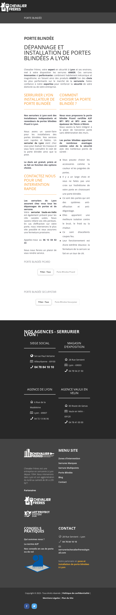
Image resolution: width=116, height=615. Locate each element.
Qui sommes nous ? (34, 539)
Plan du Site (67, 598)
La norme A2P (31, 544)
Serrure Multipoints (68, 467)
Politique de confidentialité (75, 593)
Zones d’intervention (69, 458)
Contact (62, 482)
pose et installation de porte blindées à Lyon (73, 564)
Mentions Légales (51, 598)
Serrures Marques (67, 463)
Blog (60, 477)
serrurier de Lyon (34, 143)
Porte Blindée (65, 472)
